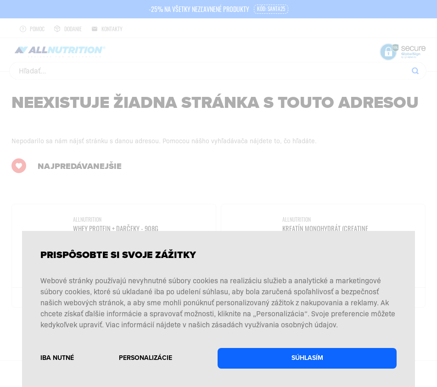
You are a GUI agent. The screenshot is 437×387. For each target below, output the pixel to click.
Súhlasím (307, 358)
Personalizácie (145, 358)
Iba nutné (57, 358)
